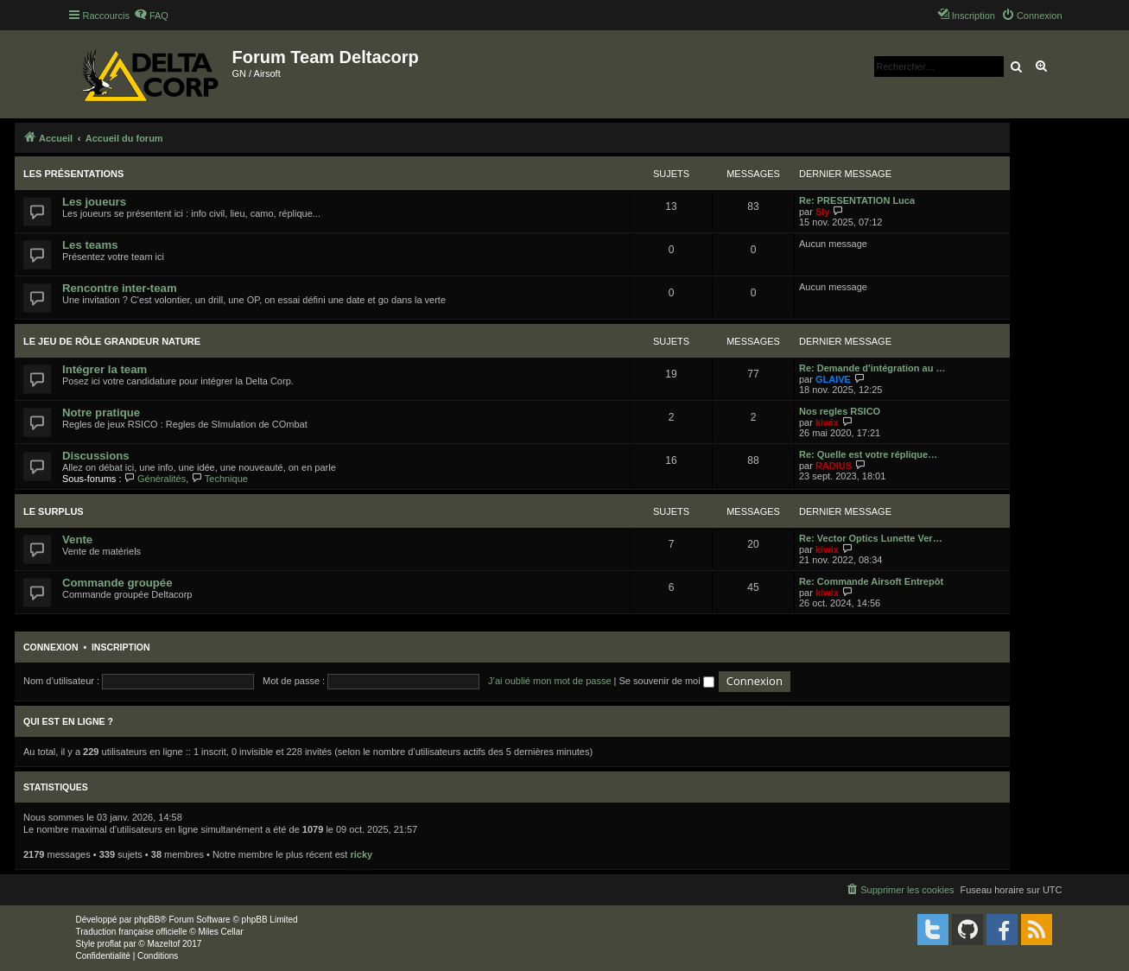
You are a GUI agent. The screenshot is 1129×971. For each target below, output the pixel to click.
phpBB (147, 919)
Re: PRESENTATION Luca (857, 200)
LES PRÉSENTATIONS (73, 173)
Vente (77, 539)
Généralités (155, 478)
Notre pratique (101, 412)
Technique (219, 478)
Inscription (121, 647)
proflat (110, 944)
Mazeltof (163, 944)
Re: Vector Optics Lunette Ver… (870, 538)
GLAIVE (833, 379)
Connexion (51, 647)
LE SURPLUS (53, 511)
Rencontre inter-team (119, 288)
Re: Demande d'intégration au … (872, 368)
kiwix (827, 422)
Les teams (90, 244)
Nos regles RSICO (839, 411)
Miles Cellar (220, 931)
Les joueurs (94, 201)
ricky (361, 854)
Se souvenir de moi (666, 681)
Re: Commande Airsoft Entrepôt (871, 581)
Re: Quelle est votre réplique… (868, 454)
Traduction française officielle (131, 931)
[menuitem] (151, 15)
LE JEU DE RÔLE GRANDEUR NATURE (111, 341)
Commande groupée (117, 582)
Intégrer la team (104, 369)
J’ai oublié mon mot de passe (549, 681)
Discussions (96, 455)
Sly (822, 211)
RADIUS (833, 465)
